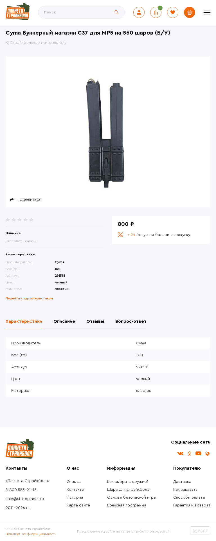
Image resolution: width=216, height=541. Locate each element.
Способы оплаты (189, 497)
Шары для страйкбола (128, 490)
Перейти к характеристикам (29, 298)
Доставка (182, 482)
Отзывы (74, 482)
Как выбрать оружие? (127, 482)
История (75, 497)
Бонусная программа (126, 505)
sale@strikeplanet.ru (25, 499)
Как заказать (185, 490)
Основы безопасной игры (131, 497)
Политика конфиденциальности (31, 534)
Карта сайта (78, 505)
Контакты (75, 490)
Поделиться (29, 199)
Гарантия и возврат (191, 505)
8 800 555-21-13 (21, 490)
